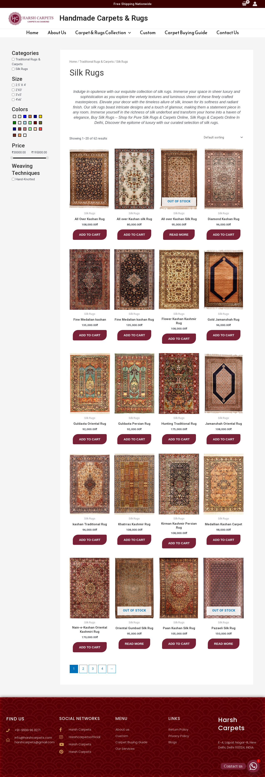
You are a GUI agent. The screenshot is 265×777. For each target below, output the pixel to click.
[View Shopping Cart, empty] (244, 4)
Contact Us (228, 32)
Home (32, 32)
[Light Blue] (24, 122)
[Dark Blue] (35, 116)
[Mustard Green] (40, 122)
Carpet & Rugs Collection (103, 32)
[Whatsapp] (253, 766)
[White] (24, 135)
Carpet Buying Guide (186, 32)
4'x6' (19, 99)
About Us (57, 32)
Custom (148, 32)
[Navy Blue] (14, 129)
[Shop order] (222, 137)
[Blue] (24, 116)
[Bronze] (30, 116)
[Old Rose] (24, 129)
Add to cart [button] (89, 234)
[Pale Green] (30, 129)
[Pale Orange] (35, 129)
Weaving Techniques (26, 169)
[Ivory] (19, 122)
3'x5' (19, 95)
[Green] (14, 122)
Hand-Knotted (25, 179)
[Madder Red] (35, 122)
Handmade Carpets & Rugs (103, 18)
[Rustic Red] (14, 135)
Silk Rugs (22, 69)
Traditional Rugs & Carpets (96, 61)
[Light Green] (30, 122)
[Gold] (40, 116)
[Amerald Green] (14, 116)
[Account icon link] (255, 3)
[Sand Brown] (19, 135)
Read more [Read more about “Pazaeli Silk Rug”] (223, 643)
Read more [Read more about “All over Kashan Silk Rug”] (178, 234)
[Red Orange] (40, 129)
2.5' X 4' (21, 85)
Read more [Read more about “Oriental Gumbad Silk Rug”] (134, 643)
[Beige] (19, 116)
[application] (128, 32)
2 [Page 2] (83, 669)
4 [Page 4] (102, 669)
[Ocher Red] (19, 129)
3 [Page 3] (93, 669)
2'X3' (19, 90)
